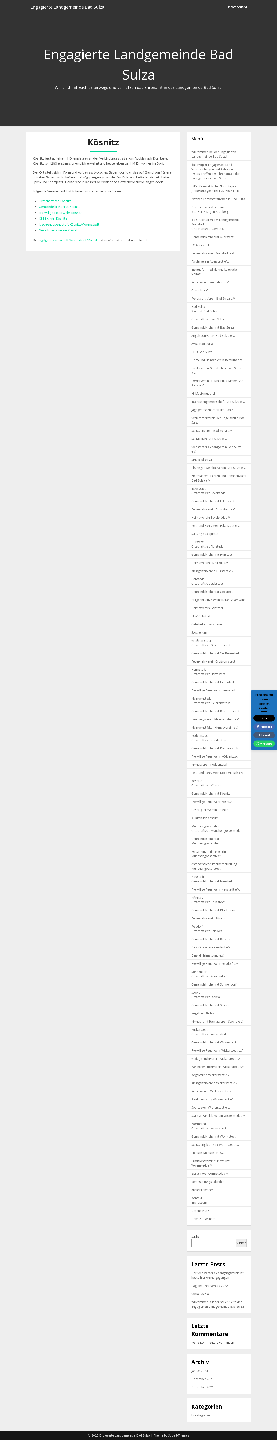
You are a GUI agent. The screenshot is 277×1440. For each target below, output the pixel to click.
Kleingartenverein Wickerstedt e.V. (214, 1083)
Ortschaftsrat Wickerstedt (209, 1034)
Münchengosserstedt (206, 826)
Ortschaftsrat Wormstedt (208, 1128)
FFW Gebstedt (201, 616)
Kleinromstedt (201, 698)
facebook (264, 726)
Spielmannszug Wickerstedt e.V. (213, 1099)
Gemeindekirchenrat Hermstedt (213, 682)
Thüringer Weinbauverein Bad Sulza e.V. (218, 468)
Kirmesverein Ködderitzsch (209, 764)
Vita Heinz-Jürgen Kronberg (210, 212)
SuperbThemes (178, 1435)
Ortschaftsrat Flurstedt (207, 546)
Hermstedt (198, 669)
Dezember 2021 (202, 1387)
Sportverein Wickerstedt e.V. (210, 1107)
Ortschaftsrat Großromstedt (211, 645)
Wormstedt (199, 1124)
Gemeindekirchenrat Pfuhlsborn (213, 910)
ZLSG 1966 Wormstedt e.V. (210, 1173)
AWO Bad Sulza (202, 344)
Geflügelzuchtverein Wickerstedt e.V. (216, 1059)
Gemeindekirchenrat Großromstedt (215, 653)
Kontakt (196, 1198)
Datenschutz (200, 1211)
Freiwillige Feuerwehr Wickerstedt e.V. (217, 1050)
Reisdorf (197, 926)
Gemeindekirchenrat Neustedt (212, 881)
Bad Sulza (198, 307)
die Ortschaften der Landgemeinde (215, 220)
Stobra (196, 992)
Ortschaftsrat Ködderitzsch (210, 740)
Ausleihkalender (202, 1190)
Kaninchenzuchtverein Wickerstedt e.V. (217, 1067)
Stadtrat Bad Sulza (204, 311)
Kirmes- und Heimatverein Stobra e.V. (217, 1021)
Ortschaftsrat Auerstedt (207, 229)
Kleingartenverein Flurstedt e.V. (212, 571)
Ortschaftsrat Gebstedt (207, 583)
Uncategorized (237, 7)
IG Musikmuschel (203, 393)
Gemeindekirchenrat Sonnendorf (213, 984)
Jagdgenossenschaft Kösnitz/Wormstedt (69, 224)
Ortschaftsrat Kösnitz (55, 201)
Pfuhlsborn (198, 897)
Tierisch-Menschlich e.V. (207, 1153)
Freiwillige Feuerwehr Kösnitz (60, 212)
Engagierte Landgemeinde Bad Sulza (67, 7)
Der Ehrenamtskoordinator (210, 207)
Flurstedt (197, 542)
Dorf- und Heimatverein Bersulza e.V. (217, 360)
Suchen (196, 1237)
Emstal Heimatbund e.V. (207, 955)
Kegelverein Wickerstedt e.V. (210, 1075)
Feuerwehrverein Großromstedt (213, 661)
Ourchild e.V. (199, 290)
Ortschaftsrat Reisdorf (206, 931)
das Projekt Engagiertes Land (211, 165)
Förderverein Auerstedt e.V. (210, 261)
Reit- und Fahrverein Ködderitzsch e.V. (217, 773)
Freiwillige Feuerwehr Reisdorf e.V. (214, 964)
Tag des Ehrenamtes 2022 (209, 1286)
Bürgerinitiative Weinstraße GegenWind (218, 600)
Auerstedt (198, 224)
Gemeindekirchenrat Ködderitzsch (214, 748)
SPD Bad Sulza (201, 459)
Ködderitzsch (200, 736)
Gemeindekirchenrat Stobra (210, 1005)
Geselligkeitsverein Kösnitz (59, 230)
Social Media (200, 1294)
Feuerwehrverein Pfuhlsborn (210, 918)
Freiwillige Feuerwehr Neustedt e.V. (215, 889)
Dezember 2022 (202, 1379)
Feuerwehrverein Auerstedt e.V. (212, 253)
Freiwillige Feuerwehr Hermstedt (213, 690)
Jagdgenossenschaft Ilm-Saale (212, 410)
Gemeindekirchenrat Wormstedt (213, 1136)
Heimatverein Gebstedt (207, 608)
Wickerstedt (199, 1030)
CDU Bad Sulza (201, 352)
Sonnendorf (199, 972)
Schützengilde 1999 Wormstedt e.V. (215, 1145)
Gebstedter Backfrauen (207, 624)
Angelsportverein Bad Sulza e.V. (213, 336)
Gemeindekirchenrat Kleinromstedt (215, 711)
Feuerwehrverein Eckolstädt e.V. (213, 509)
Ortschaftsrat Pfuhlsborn (208, 902)
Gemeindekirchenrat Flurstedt (211, 554)
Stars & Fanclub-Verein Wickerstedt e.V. (218, 1116)
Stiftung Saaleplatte (204, 534)
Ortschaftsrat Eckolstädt (208, 493)
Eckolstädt (198, 488)
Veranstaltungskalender (207, 1182)
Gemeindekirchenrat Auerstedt (212, 237)
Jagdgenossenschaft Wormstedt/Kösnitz (69, 240)
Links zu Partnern (203, 1219)
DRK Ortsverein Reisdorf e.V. (211, 947)
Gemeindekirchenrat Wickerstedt (213, 1042)
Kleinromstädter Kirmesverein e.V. (214, 727)
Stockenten (199, 632)
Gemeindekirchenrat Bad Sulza (212, 327)
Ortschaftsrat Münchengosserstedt (215, 831)
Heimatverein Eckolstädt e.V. (211, 517)
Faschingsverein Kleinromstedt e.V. (215, 719)
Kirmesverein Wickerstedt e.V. (211, 1091)
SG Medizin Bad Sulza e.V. (209, 439)
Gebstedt (197, 579)
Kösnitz (196, 781)
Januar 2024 (199, 1371)
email (264, 735)
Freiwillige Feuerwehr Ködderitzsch (215, 756)
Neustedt (197, 877)
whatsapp (264, 743)
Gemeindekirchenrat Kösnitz (60, 206)
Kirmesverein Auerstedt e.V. (210, 282)
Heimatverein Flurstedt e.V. (209, 563)
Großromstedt (201, 640)
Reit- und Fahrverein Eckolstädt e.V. (215, 526)
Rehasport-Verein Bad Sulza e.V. (213, 298)
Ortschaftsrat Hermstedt (208, 674)
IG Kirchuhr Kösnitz (53, 218)
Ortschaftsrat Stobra (205, 997)
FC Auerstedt (200, 245)
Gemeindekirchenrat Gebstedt (212, 592)
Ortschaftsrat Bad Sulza (207, 319)
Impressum (199, 1202)
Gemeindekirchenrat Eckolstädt (212, 501)
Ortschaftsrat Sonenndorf (209, 976)
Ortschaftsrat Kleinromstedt (210, 703)
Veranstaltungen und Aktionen (212, 169)
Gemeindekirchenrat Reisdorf (211, 939)
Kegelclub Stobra (203, 1013)
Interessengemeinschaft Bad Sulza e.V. (218, 402)
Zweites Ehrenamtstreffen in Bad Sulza (218, 199)
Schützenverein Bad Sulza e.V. (211, 431)
